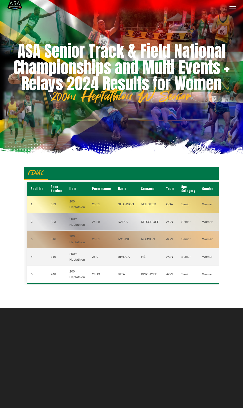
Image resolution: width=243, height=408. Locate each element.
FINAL (36, 172)
